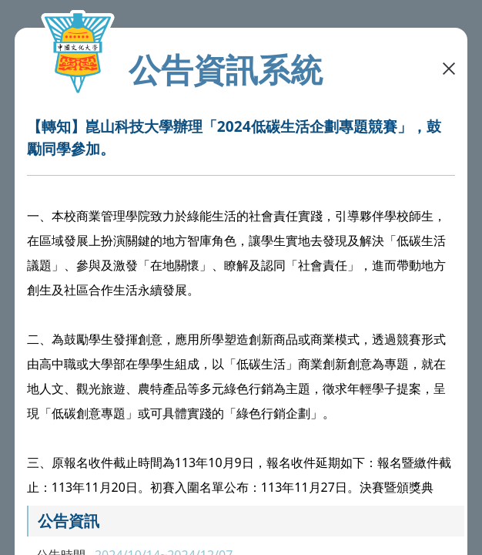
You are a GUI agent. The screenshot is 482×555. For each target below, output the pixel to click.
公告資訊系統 (226, 69)
